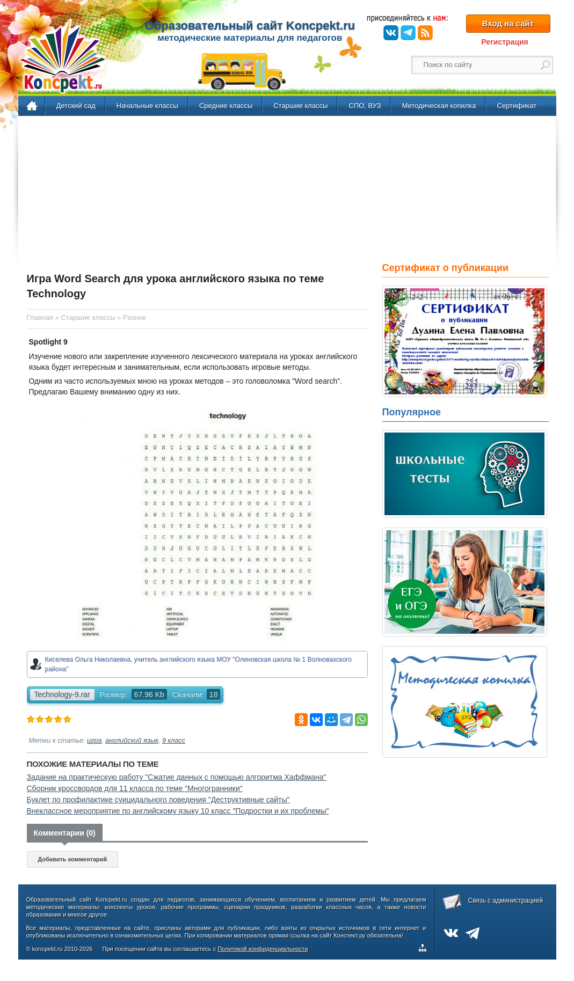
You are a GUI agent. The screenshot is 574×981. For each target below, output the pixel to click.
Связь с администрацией (505, 900)
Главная (32, 106)
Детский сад (76, 105)
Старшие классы (300, 105)
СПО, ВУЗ (364, 105)
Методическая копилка (439, 105)
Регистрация (504, 42)
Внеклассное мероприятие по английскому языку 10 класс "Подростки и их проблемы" (178, 811)
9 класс (173, 740)
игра (94, 740)
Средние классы (225, 105)
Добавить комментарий (72, 859)
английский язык (131, 740)
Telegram (408, 32)
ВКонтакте (390, 32)
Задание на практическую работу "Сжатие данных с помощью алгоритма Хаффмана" (176, 777)
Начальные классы (147, 105)
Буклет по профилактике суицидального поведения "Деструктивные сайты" (158, 799)
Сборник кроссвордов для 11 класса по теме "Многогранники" (135, 788)
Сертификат (516, 105)
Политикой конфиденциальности (262, 949)
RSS (425, 32)
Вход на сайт (508, 23)
